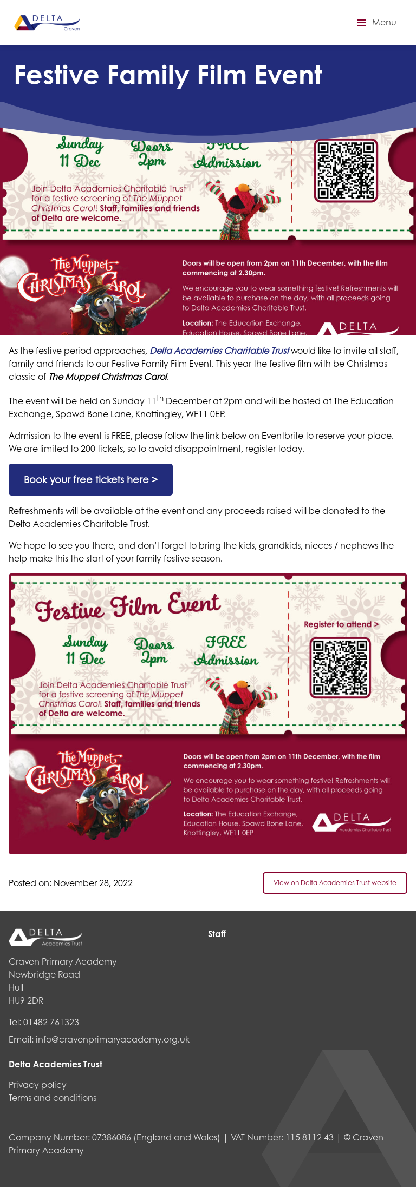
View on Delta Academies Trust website (335, 882)
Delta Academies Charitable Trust (219, 350)
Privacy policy (38, 1084)
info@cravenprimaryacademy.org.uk (113, 1039)
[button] (375, 23)
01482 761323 (51, 1021)
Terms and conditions (52, 1097)
